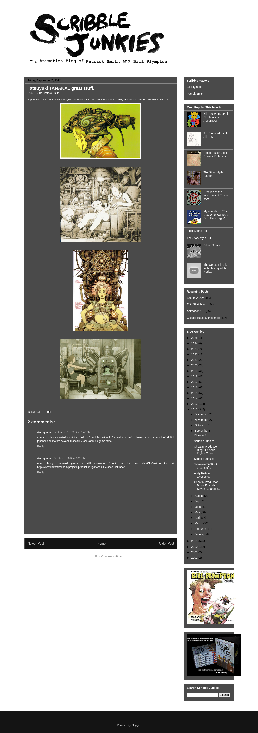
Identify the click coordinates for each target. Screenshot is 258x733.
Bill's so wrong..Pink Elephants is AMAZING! (216, 117)
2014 (194, 398)
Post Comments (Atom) (108, 556)
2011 (194, 541)
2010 (194, 546)
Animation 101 (196, 311)
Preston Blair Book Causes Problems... (216, 154)
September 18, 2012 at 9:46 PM (72, 432)
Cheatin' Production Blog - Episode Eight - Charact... (206, 450)
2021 (194, 359)
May (198, 512)
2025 (194, 337)
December (201, 414)
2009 (194, 552)
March (199, 523)
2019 (194, 371)
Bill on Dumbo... (214, 245)
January (200, 534)
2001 (194, 557)
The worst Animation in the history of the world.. (216, 268)
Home (101, 543)
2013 (194, 403)
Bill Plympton (195, 87)
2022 (194, 354)
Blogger (135, 725)
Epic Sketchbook (197, 304)
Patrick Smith (195, 93)
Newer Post (36, 543)
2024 (194, 343)
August (199, 495)
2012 (194, 409)
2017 (194, 381)
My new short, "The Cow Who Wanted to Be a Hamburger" (216, 215)
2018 (194, 376)
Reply (40, 446)
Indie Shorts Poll (197, 230)
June (198, 506)
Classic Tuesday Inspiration (204, 317)
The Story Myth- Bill (199, 238)
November (201, 419)
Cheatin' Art (201, 435)
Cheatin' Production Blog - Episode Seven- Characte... (207, 485)
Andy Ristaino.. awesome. (203, 475)
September (202, 430)
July (197, 501)
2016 (194, 387)
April (198, 517)
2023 (194, 349)
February (201, 528)
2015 (194, 393)
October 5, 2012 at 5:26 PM (69, 458)
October (200, 425)
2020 (194, 365)
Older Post (166, 543)
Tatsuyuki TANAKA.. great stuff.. (62, 88)
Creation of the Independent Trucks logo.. (216, 195)
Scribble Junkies (204, 441)
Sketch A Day (195, 297)
